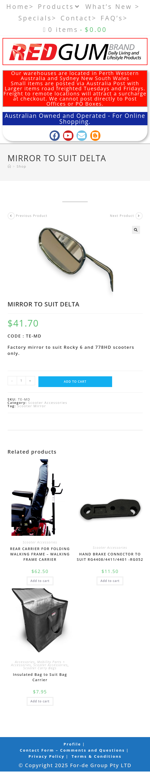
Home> (20, 6)
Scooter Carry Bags (40, 668)
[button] (136, 230)
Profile (72, 744)
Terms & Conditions (97, 756)
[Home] (9, 166)
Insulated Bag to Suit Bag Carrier (40, 677)
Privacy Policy (46, 756)
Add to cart (75, 381)
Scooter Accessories (47, 402)
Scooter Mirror (31, 406)
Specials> (37, 18)
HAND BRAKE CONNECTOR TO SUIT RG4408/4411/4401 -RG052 (110, 557)
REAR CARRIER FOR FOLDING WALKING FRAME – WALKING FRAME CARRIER (40, 554)
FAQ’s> (114, 18)
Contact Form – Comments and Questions (72, 750)
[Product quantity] (21, 380)
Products (60, 6)
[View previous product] (11, 215)
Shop (21, 166)
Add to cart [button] (40, 581)
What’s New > (112, 6)
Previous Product (32, 215)
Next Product (122, 215)
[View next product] (139, 215)
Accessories (25, 662)
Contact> (79, 18)
